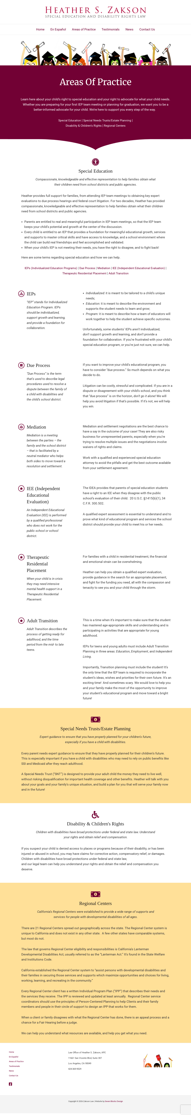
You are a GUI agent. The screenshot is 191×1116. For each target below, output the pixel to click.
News (11, 1073)
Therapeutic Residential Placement (92, 273)
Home (11, 1052)
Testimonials (14, 1067)
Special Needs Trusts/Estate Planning (108, 120)
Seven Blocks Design (114, 1104)
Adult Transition (130, 273)
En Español (13, 1057)
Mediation (114, 268)
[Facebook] (10, 1086)
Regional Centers (116, 125)
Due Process (95, 268)
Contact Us (13, 1078)
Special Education (67, 120)
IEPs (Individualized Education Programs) (56, 268)
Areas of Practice (17, 1062)
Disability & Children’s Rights (82, 125)
